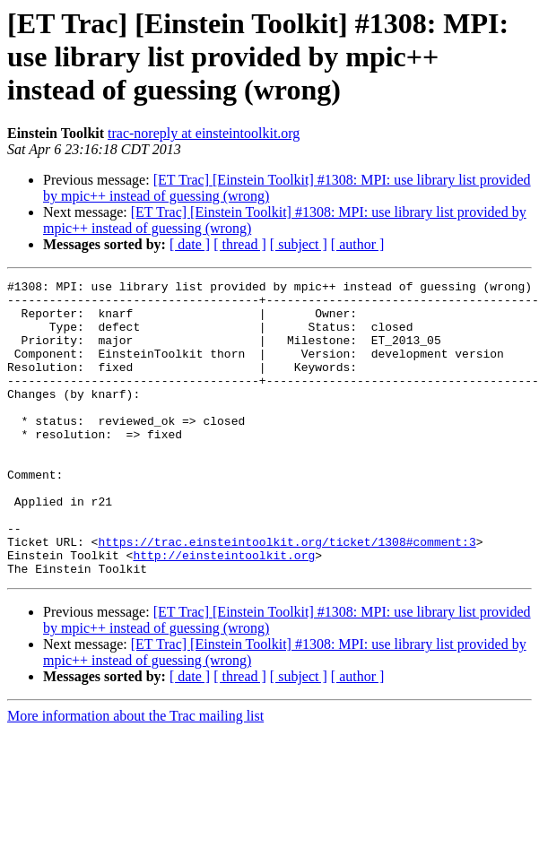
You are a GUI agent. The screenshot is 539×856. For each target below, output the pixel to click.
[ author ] (358, 244)
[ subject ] (298, 244)
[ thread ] (239, 244)
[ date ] (190, 244)
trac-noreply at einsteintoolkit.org (204, 133)
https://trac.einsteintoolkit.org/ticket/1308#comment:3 (286, 595)
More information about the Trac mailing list (135, 775)
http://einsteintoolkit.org (224, 611)
